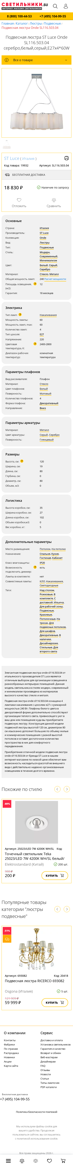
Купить (55, 875)
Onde (43, 237)
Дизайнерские (49, 643)
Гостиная (45, 558)
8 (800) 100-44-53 (19, 16)
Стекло (44, 274)
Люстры (36, 23)
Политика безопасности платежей (36, 1112)
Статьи (44, 1078)
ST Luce (11, 158)
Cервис (46, 1033)
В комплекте (47, 596)
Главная (8, 23)
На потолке (59, 549)
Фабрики (9, 1044)
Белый (44, 265)
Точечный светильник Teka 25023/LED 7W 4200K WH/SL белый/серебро (34, 858)
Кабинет (57, 558)
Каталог (22, 23)
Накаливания (48, 315)
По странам (11, 1048)
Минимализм (48, 260)
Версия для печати (66, 158)
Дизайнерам (48, 1061)
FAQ (42, 1066)
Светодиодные (49, 585)
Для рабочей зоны (51, 606)
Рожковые (46, 594)
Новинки (9, 1057)
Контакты (10, 1040)
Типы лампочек (50, 1083)
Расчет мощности (55, 279)
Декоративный (49, 403)
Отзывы (45, 1070)
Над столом (47, 590)
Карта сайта (11, 1066)
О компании (15, 1033)
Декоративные (49, 635)
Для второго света (49, 649)
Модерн (45, 252)
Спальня (45, 554)
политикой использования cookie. (37, 1138)
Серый (53, 265)
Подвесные (52, 23)
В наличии (50, 637)
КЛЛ (42, 581)
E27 (42, 334)
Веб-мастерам (49, 1057)
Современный (48, 256)
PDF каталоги (48, 1087)
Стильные (46, 647)
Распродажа (11, 1053)
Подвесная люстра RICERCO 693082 (34, 980)
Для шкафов (47, 631)
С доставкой (48, 600)
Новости (45, 1074)
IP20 (42, 562)
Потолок (45, 549)
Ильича (59, 602)
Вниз (43, 408)
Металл (54, 274)
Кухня (55, 554)
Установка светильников (55, 1044)
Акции (7, 1061)
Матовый (45, 393)
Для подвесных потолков (53, 625)
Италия (28, 158)
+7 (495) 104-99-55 (53, 16)
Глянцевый (47, 439)
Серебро (45, 269)
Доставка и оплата (51, 1040)
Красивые (46, 614)
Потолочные (47, 619)
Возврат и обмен (50, 1053)
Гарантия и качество (52, 1048)
